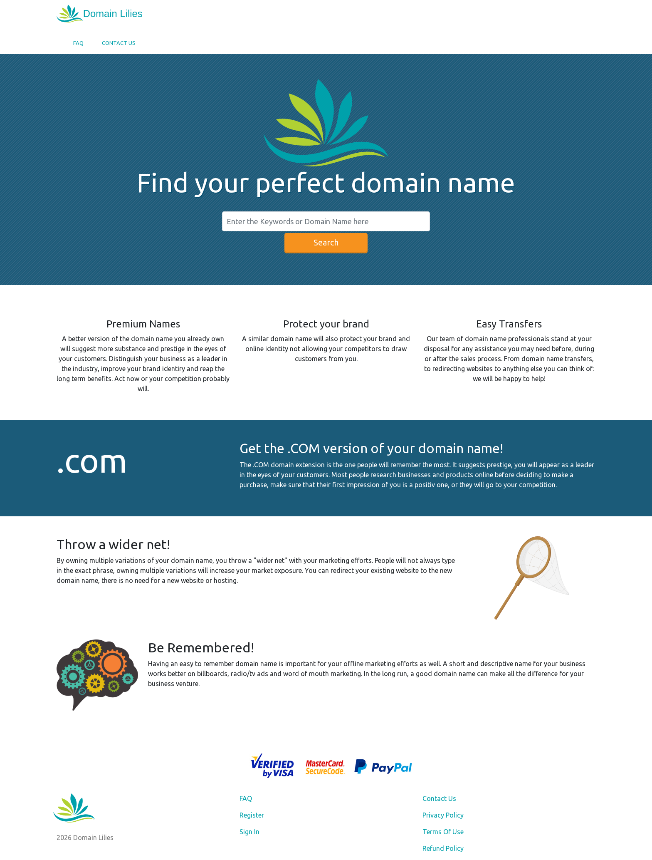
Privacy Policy (443, 815)
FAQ (78, 43)
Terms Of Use (443, 831)
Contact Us (119, 43)
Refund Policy (443, 848)
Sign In (249, 831)
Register (252, 815)
